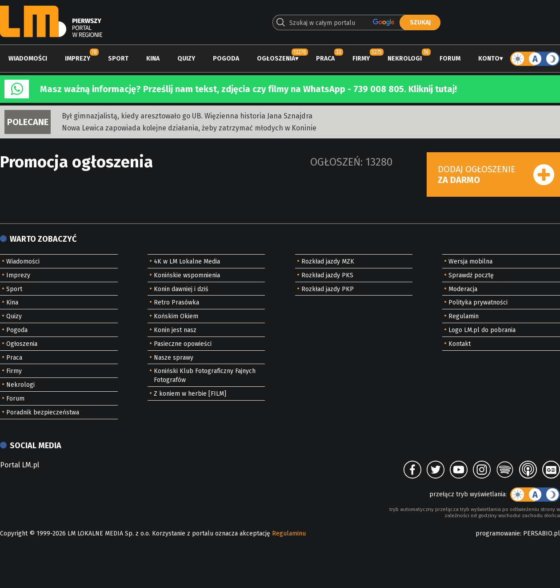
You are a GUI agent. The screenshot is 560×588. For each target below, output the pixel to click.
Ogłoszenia (276, 58)
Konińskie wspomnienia (187, 275)
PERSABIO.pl (541, 533)
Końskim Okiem (176, 316)
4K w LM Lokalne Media (187, 261)
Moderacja (462, 289)
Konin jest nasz (175, 330)
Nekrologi (405, 58)
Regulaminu (289, 533)
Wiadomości (27, 58)
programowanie (498, 533)
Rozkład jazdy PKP (327, 289)
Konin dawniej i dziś (181, 289)
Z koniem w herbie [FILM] (190, 393)
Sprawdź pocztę (471, 275)
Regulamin (463, 316)
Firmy (361, 58)
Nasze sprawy (173, 357)
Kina (153, 58)
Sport (118, 58)
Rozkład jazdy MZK (327, 261)
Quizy (186, 58)
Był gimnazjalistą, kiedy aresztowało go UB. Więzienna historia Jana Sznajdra (187, 116)
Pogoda (226, 58)
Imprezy (77, 58)
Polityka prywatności (478, 302)
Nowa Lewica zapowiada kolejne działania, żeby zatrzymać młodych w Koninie (189, 128)
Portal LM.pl (19, 465)
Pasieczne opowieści (183, 344)
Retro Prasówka (176, 302)
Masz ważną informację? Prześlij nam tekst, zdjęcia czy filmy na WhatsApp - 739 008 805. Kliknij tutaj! (248, 89)
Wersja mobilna (470, 261)
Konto (489, 58)
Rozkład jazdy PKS (327, 275)
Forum (450, 58)
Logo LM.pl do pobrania (482, 330)
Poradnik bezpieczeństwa (42, 412)
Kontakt (459, 344)
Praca (325, 58)
